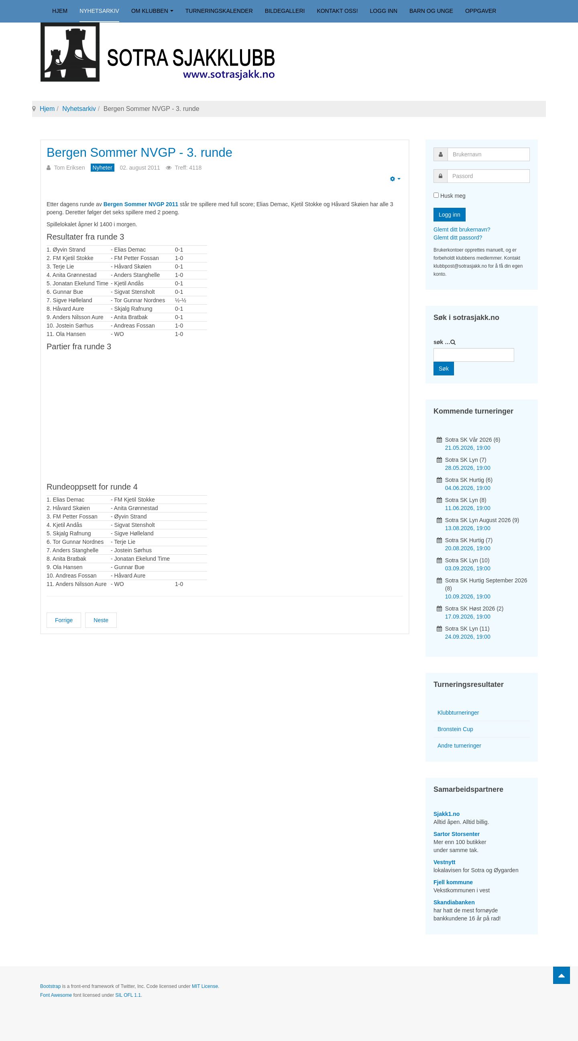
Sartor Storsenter (457, 834)
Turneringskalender (219, 11)
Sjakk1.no (447, 814)
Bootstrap (50, 986)
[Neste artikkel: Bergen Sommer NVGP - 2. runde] (101, 620)
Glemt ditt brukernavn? (462, 229)
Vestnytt (444, 862)
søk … (442, 342)
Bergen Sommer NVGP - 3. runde (139, 152)
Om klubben (152, 11)
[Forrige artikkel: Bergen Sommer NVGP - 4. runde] (64, 620)
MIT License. (205, 986)
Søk (444, 368)
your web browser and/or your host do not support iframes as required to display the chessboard (225, 415)
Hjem (59, 11)
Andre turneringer (459, 745)
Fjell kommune (453, 882)
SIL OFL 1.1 (128, 995)
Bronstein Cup (455, 729)
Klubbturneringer (458, 712)
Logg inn (383, 11)
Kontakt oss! (337, 11)
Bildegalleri (285, 11)
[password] (488, 176)
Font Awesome (56, 995)
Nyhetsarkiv (99, 11)
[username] (489, 154)
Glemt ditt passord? (458, 237)
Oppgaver (481, 11)
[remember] (436, 195)
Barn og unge (431, 11)
